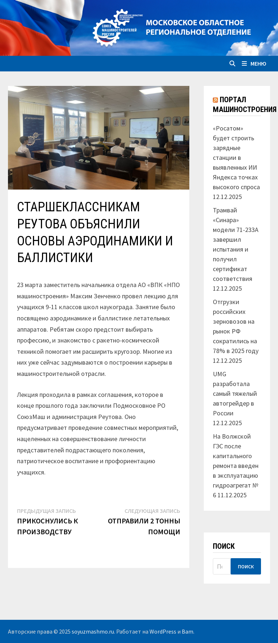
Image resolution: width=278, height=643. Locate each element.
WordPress (162, 631)
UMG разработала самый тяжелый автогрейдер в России (235, 393)
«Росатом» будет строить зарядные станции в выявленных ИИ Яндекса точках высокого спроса (236, 157)
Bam (187, 631)
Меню (254, 63)
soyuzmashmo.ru (93, 631)
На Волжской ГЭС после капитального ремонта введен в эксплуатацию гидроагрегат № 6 (235, 465)
